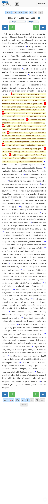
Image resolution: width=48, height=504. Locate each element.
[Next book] (43, 27)
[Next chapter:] (36, 27)
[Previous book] (5, 27)
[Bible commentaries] (5, 400)
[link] (27, 400)
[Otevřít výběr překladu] (17, 4)
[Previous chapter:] (12, 27)
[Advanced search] (23, 400)
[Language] (11, 400)
